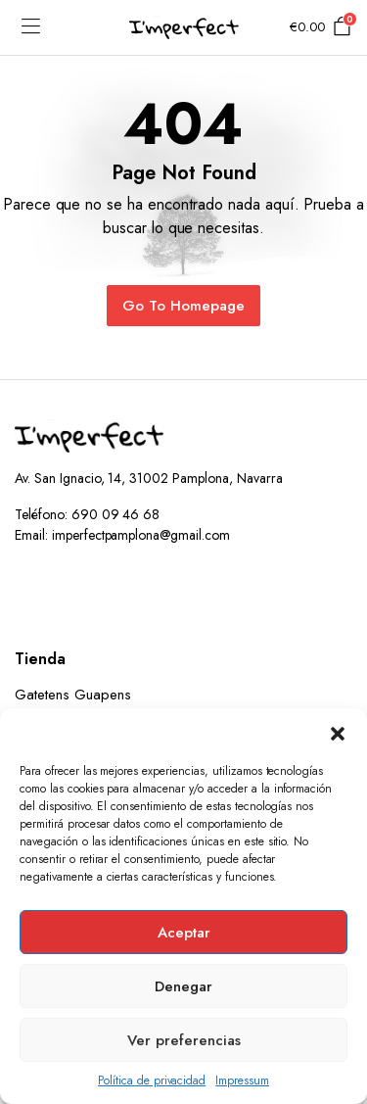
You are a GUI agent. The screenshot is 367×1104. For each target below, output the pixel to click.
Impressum (242, 1080)
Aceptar (184, 932)
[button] (337, 733)
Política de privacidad (152, 1080)
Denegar (183, 986)
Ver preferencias (184, 1040)
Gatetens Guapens (73, 694)
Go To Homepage (183, 305)
